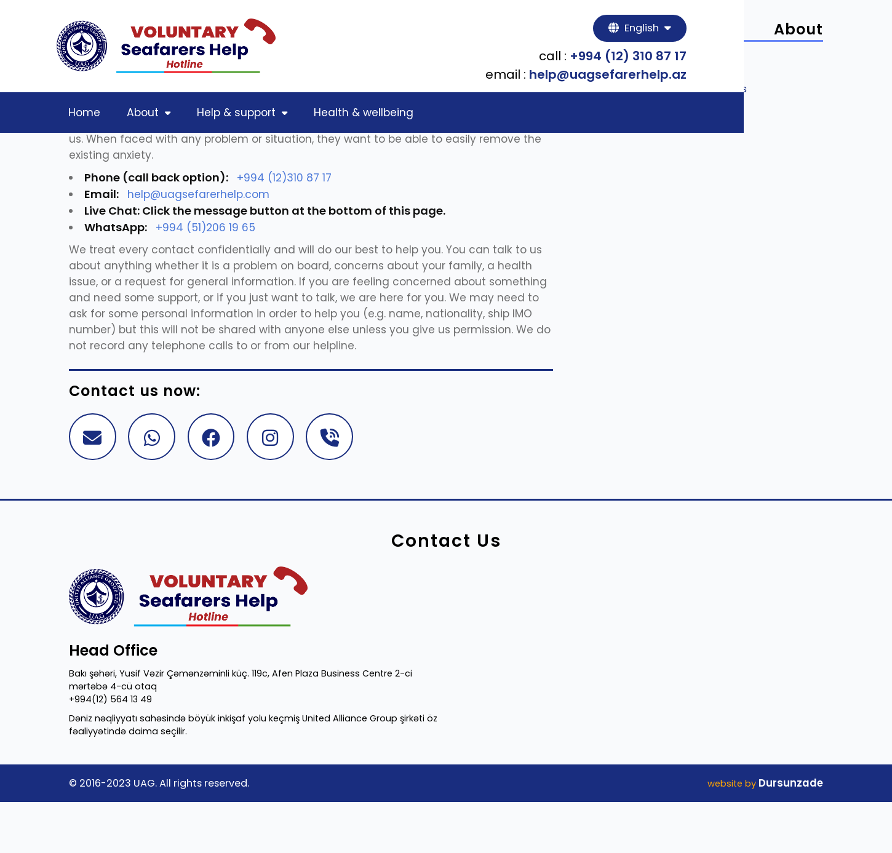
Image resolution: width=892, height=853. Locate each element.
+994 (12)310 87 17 (298, 201)
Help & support (270, 116)
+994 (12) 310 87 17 (753, 59)
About (174, 116)
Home (109, 116)
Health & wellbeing (393, 116)
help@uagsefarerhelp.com (212, 218)
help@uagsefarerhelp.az (733, 77)
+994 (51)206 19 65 (219, 251)
